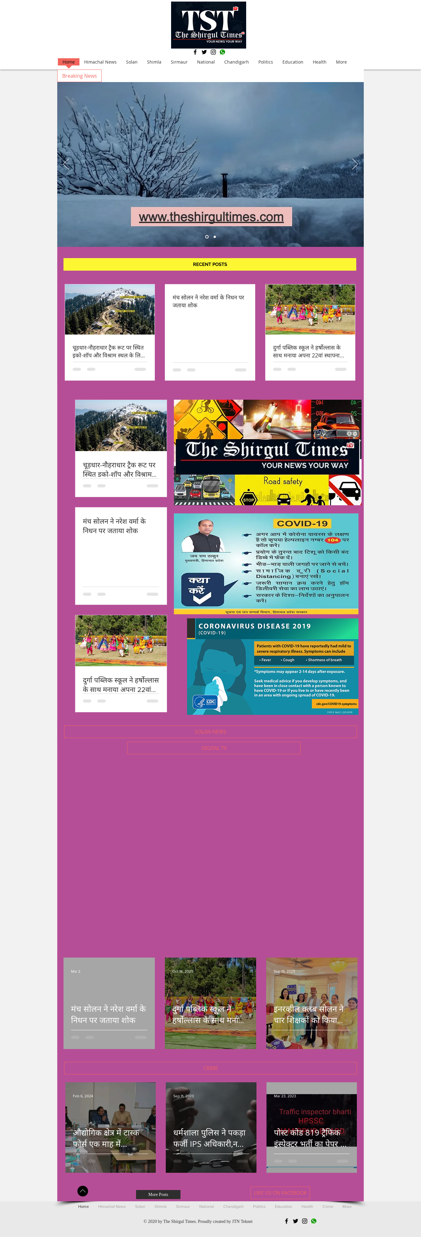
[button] (79, 76)
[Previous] (66, 164)
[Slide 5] (207, 237)
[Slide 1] (215, 237)
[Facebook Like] (335, 1193)
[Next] (355, 164)
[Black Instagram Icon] (213, 52)
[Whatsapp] (222, 52)
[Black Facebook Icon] (195, 52)
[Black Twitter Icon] (204, 52)
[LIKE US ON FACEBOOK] (280, 1193)
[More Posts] (158, 1194)
